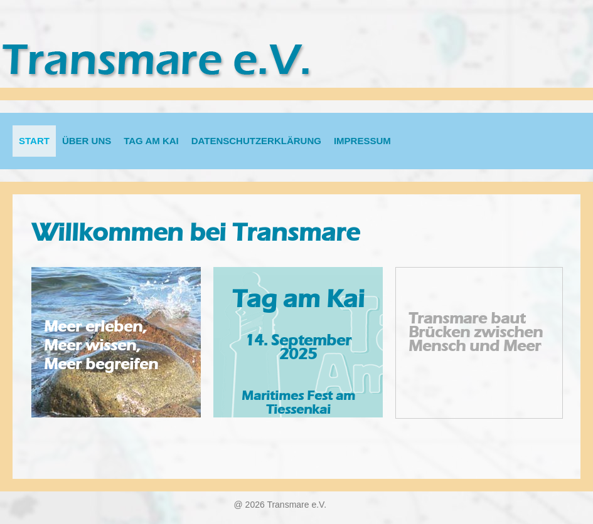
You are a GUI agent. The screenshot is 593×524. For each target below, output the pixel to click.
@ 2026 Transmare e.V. (280, 505)
